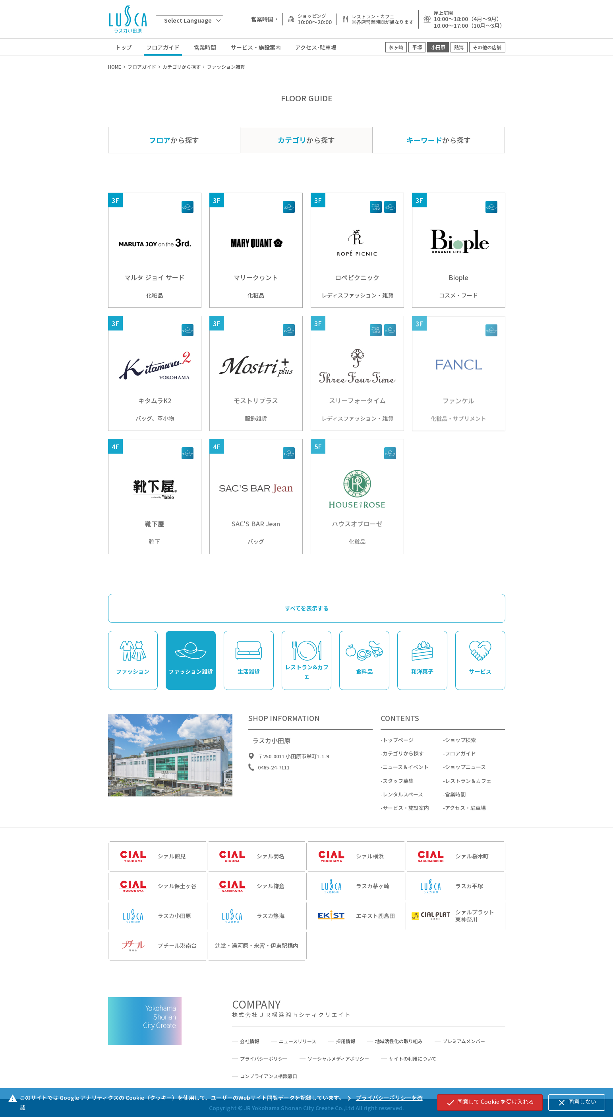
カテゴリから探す (403, 758)
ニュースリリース (297, 1041)
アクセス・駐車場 (465, 813)
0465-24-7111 (274, 772)
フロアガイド (163, 47)
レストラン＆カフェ (468, 786)
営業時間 (205, 47)
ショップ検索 (460, 745)
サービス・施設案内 (256, 47)
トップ (123, 47)
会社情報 (249, 1041)
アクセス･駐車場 (315, 47)
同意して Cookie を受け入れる (490, 1102)
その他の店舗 (487, 47)
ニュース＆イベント (406, 772)
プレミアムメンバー (464, 1041)
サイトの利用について (413, 1058)
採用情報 (345, 1041)
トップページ (398, 745)
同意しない (576, 1102)
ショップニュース (465, 772)
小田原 (438, 47)
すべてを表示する (307, 613)
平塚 (417, 47)
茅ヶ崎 (396, 47)
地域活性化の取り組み (399, 1041)
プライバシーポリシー (264, 1058)
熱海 (459, 47)
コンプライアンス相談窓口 (268, 1076)
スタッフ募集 (398, 786)
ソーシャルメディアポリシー (338, 1058)
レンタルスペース (403, 799)
